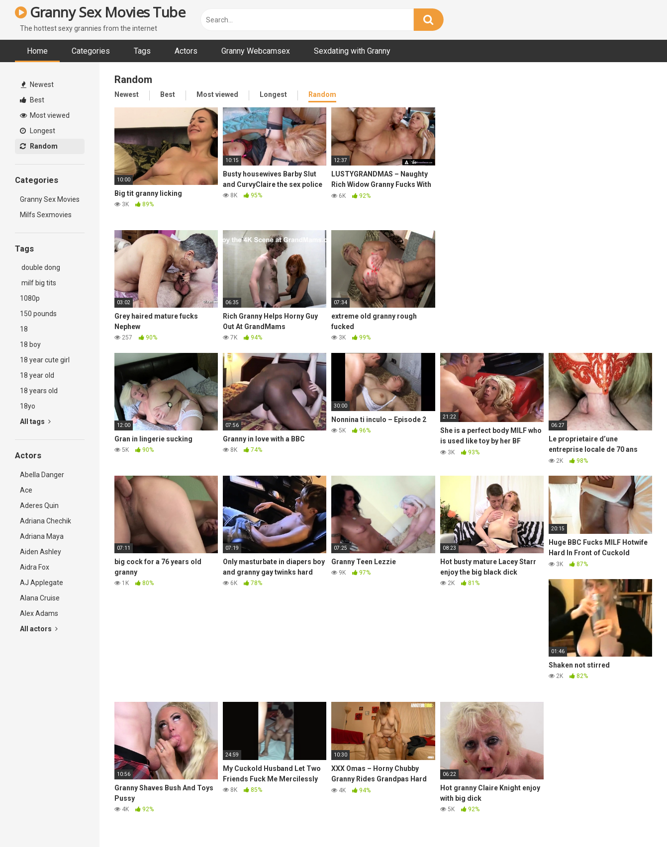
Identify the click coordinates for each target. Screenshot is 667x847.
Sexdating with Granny (352, 51)
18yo (27, 406)
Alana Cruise (40, 598)
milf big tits (38, 283)
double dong (40, 267)
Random (39, 146)
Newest (37, 84)
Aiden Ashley (40, 552)
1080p (30, 298)
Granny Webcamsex (255, 51)
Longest (37, 131)
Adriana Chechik (45, 521)
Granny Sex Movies (50, 199)
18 (24, 329)
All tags (35, 421)
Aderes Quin (39, 505)
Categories (91, 51)
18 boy (30, 344)
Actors (186, 51)
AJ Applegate (41, 583)
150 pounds (38, 314)
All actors (39, 629)
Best (32, 100)
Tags (142, 51)
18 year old (37, 375)
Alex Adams (39, 613)
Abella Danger (42, 475)
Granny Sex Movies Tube (100, 11)
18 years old (39, 391)
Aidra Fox (34, 567)
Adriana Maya (42, 536)
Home (37, 51)
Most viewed (45, 115)
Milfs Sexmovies (46, 215)
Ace (26, 490)
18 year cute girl (45, 360)
